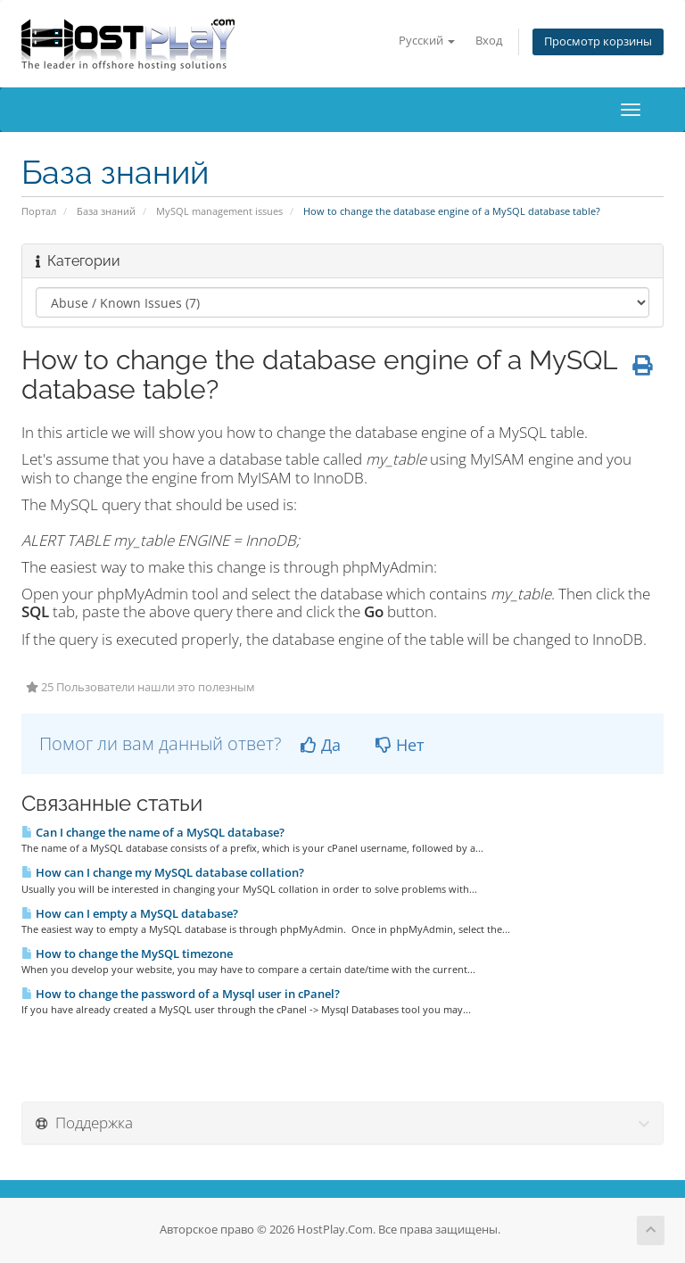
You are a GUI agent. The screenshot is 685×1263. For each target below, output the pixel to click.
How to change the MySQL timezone (127, 953)
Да (321, 744)
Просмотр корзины (598, 41)
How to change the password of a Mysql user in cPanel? (180, 994)
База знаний (106, 211)
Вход (488, 40)
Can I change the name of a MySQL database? (153, 832)
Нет (400, 744)
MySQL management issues (219, 211)
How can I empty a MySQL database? (129, 913)
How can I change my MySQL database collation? (162, 872)
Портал (38, 211)
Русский (427, 40)
